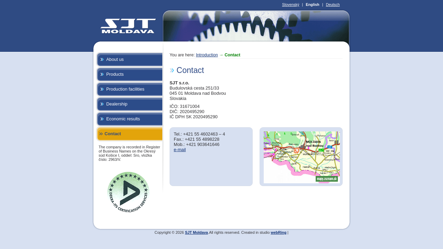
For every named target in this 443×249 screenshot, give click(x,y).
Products (115, 74)
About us (115, 59)
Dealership (116, 104)
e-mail (180, 149)
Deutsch (333, 4)
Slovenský (290, 4)
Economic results (123, 118)
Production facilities (125, 89)
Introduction (207, 55)
